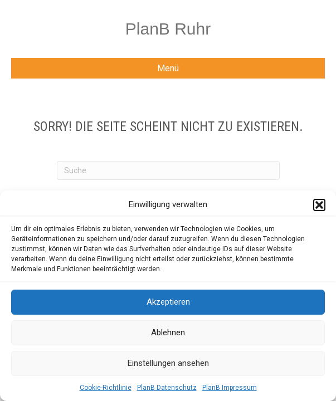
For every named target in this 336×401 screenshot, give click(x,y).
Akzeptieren (168, 302)
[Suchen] (168, 170)
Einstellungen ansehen (168, 363)
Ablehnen (168, 332)
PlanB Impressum (229, 388)
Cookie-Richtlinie (106, 388)
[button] (319, 205)
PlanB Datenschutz (167, 388)
